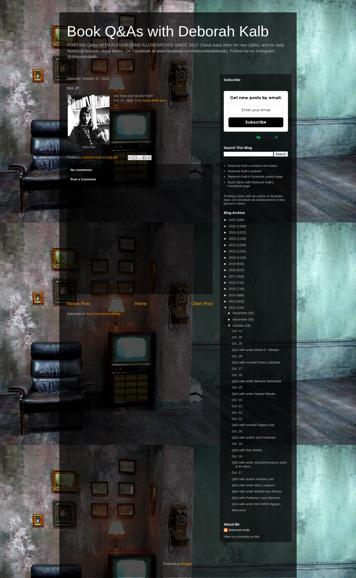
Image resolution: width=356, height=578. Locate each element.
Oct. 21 (237, 419)
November (240, 319)
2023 (233, 238)
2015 (233, 289)
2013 (233, 301)
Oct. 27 (237, 368)
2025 (233, 226)
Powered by (256, 137)
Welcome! (239, 510)
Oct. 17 (237, 472)
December (240, 313)
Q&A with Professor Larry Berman (256, 498)
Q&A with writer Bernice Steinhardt (256, 381)
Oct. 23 (237, 406)
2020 (233, 257)
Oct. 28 (237, 356)
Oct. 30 (237, 337)
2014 (233, 295)
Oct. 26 (237, 375)
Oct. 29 (237, 343)
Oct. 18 (237, 456)
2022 (233, 245)
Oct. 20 (237, 431)
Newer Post (78, 303)
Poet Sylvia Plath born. (151, 100)
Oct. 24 (237, 400)
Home (141, 303)
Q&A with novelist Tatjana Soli (253, 425)
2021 (233, 251)
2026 (233, 220)
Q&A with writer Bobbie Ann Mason (257, 491)
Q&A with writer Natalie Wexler (253, 394)
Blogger (186, 564)
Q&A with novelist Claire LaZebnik (256, 362)
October (239, 325)
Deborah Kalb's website (244, 171)
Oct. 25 (237, 387)
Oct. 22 (237, 412)
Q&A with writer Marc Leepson (253, 485)
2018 (233, 270)
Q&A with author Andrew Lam (253, 479)
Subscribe (256, 122)
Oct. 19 (237, 444)
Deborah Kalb (239, 530)
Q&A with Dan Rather (247, 450)
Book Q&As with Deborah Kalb (168, 31)
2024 (233, 232)
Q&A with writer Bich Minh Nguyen (256, 504)
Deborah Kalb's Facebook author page (255, 176)
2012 (233, 307)
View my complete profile (241, 536)
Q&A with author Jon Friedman (253, 437)
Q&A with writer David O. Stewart (255, 350)
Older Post (202, 303)
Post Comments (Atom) (103, 314)
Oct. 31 (237, 331)
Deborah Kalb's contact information (253, 166)
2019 (233, 264)
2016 (233, 282)
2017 (233, 276)
